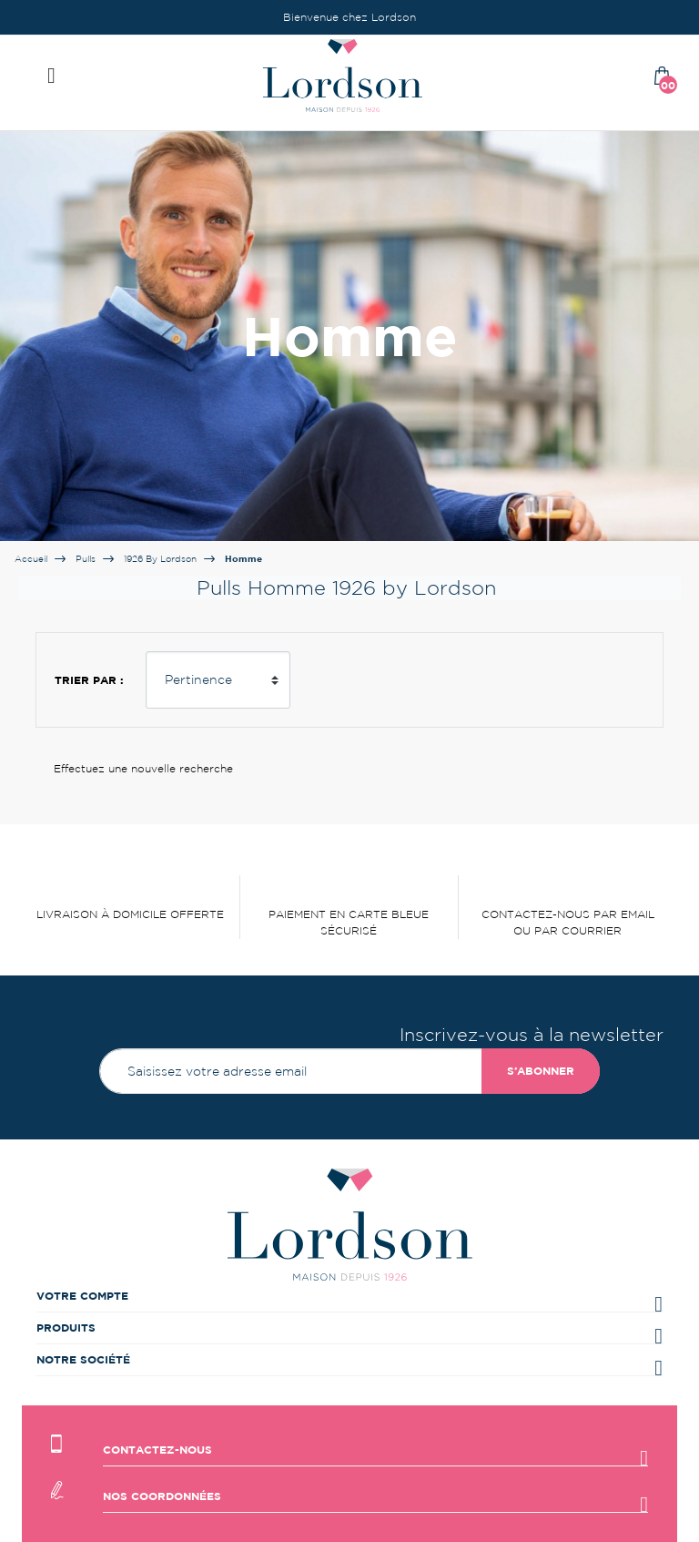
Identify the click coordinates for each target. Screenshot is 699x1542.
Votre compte (82, 1295)
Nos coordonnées (162, 1496)
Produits (66, 1327)
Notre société (83, 1359)
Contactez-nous (157, 1449)
